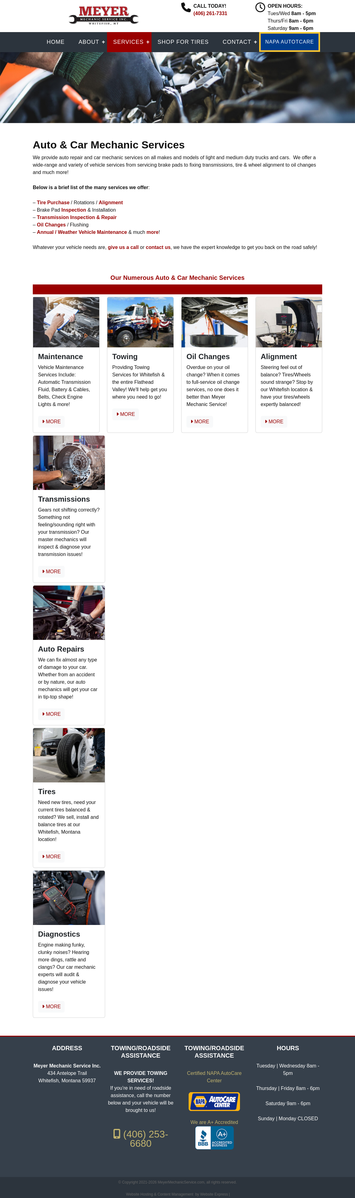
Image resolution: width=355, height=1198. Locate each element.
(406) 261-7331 (210, 13)
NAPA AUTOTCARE (289, 41)
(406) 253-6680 (140, 1139)
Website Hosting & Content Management (159, 1194)
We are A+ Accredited (214, 1122)
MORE (51, 421)
